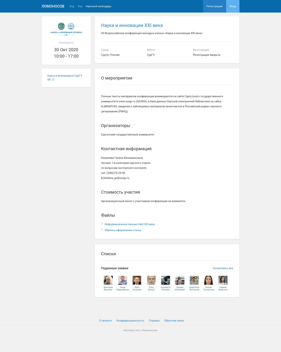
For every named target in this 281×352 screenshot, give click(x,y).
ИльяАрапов (151, 288)
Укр (80, 6)
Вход (233, 6)
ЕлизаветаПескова (165, 288)
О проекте (105, 320)
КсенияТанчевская (208, 288)
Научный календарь (98, 6)
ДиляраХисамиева (180, 288)
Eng (72, 6)
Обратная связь (174, 320)
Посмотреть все (223, 268)
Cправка (154, 320)
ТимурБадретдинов (122, 288)
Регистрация (215, 6)
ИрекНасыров (137, 288)
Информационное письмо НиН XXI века (130, 224)
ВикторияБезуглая (108, 288)
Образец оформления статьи (123, 230)
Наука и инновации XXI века (132, 25)
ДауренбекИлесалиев (194, 288)
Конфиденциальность (130, 320)
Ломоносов (53, 6)
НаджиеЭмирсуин (223, 288)
